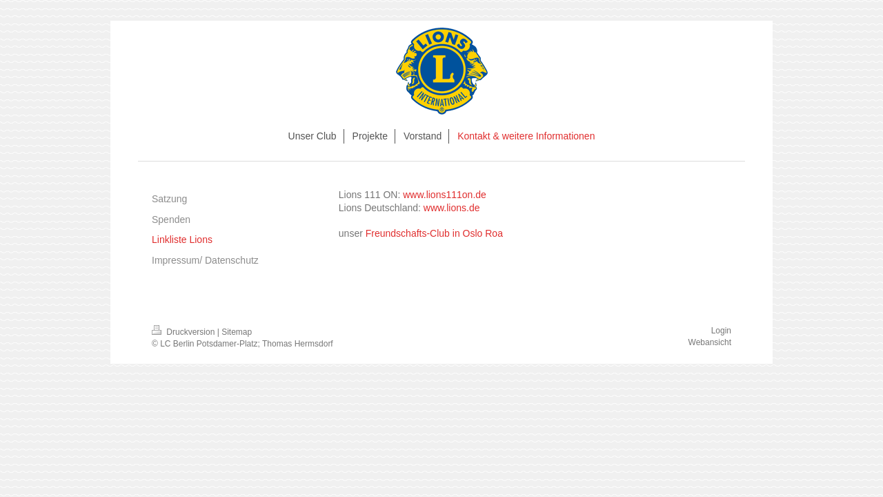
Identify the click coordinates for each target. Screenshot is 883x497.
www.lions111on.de (444, 194)
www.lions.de (452, 207)
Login (721, 330)
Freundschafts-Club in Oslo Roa (434, 233)
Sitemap (236, 332)
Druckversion (184, 332)
